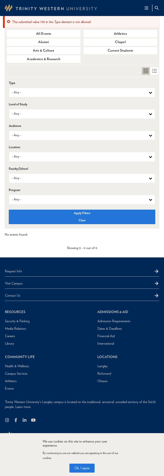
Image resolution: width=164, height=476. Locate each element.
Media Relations (15, 329)
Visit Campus (14, 283)
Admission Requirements (113, 321)
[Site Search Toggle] (156, 7)
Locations (107, 357)
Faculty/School (18, 169)
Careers (10, 336)
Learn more (23, 407)
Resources (15, 312)
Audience (15, 126)
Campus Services (16, 374)
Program (14, 190)
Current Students (120, 50)
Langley (102, 366)
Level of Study (18, 104)
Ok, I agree (82, 468)
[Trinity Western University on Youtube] (33, 420)
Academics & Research (43, 59)
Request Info (13, 271)
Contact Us (12, 295)
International (105, 343)
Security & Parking (17, 321)
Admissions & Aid (112, 312)
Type (12, 83)
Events (9, 388)
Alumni (43, 42)
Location (14, 147)
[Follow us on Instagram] (7, 420)
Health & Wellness (17, 366)
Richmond (104, 374)
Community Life (20, 357)
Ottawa (102, 381)
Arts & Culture (43, 50)
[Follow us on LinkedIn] (24, 420)
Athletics (120, 34)
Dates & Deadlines (109, 329)
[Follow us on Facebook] (16, 420)
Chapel (120, 42)
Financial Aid (106, 336)
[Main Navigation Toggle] (146, 8)
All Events (43, 34)
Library (9, 343)
